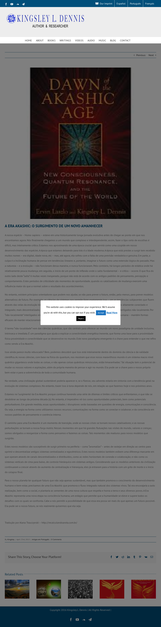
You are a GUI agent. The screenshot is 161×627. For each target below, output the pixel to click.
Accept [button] (101, 312)
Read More (112, 312)
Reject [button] (81, 318)
